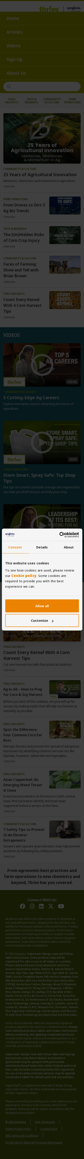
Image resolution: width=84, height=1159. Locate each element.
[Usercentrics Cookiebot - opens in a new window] (60, 535)
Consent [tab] (15, 547)
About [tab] (69, 547)
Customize (42, 620)
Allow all (42, 606)
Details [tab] (42, 547)
